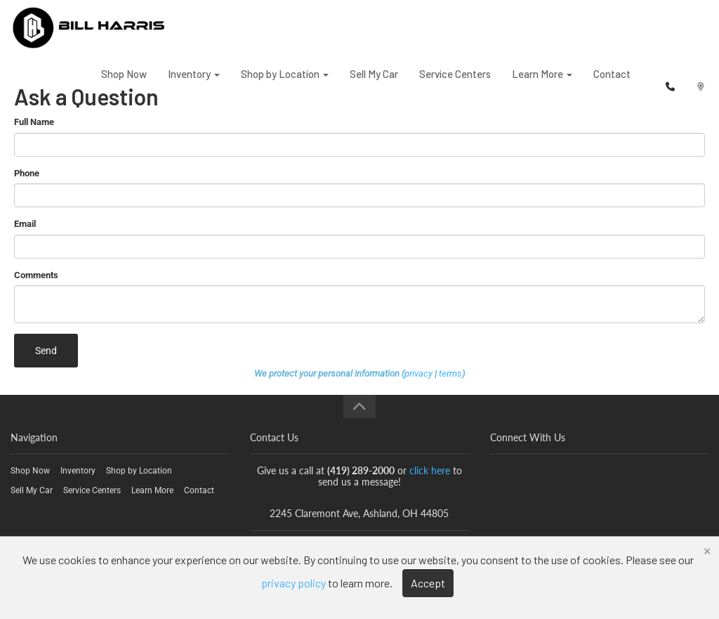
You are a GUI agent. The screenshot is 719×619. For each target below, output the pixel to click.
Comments (36, 275)
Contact (612, 83)
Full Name (34, 122)
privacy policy (293, 582)
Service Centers (455, 83)
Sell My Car (374, 83)
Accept (428, 582)
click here (429, 470)
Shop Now (124, 83)
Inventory (194, 83)
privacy (418, 373)
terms (450, 373)
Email (25, 224)
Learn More (542, 83)
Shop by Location (285, 83)
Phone (26, 173)
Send (46, 350)
